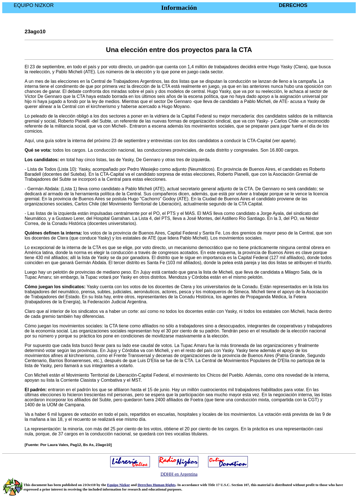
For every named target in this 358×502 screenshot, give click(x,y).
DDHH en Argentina (179, 474)
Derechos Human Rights (157, 485)
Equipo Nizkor (118, 485)
